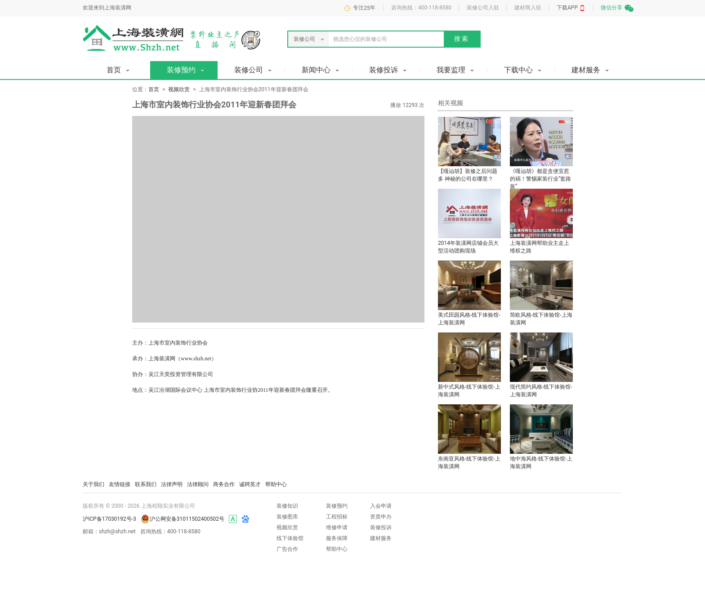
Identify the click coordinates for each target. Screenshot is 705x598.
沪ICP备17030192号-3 (109, 519)
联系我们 (145, 484)
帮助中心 (276, 484)
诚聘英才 (250, 484)
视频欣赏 (179, 89)
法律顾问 (198, 484)
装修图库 (287, 517)
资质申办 (381, 517)
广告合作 (287, 549)
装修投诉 (381, 527)
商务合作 (224, 484)
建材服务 (381, 538)
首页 (153, 89)
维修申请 (337, 527)
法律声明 (172, 484)
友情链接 (119, 484)
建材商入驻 (527, 7)
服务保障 (337, 538)
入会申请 (381, 506)
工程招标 (337, 517)
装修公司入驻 (483, 7)
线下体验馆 (290, 538)
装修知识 (287, 506)
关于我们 (93, 484)
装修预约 (337, 506)
